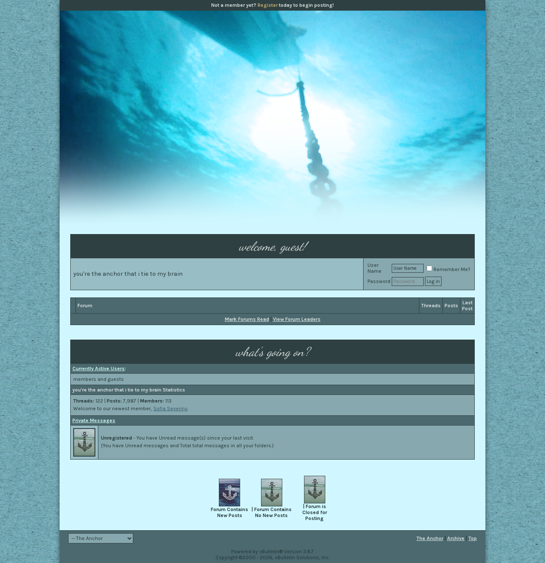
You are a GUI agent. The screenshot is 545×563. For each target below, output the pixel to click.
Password (378, 281)
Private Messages (93, 420)
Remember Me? (448, 269)
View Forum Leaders (297, 319)
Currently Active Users (98, 369)
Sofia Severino (170, 409)
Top (472, 538)
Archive (456, 538)
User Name (374, 268)
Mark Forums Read (247, 319)
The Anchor (429, 538)
